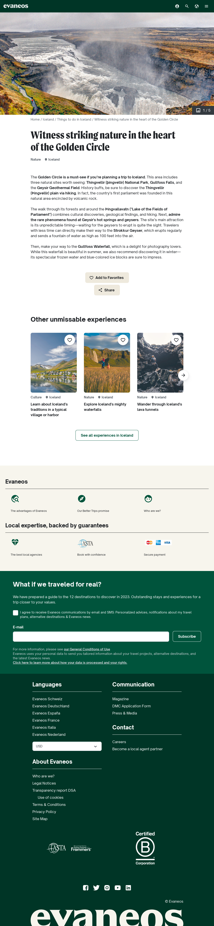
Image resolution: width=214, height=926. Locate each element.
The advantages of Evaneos (40, 503)
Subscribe (187, 636)
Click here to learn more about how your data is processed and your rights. (70, 662)
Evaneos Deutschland (50, 706)
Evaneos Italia (44, 727)
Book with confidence (107, 547)
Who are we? (173, 503)
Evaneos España (46, 713)
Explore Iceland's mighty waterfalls (105, 407)
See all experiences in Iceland (107, 435)
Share (106, 290)
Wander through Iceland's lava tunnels (159, 407)
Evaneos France (45, 720)
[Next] (183, 375)
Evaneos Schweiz (47, 699)
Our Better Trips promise (107, 503)
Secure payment (173, 547)
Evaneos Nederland (48, 734)
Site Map (40, 819)
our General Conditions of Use (87, 649)
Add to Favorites (106, 277)
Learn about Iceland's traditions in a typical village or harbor (49, 409)
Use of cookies (50, 797)
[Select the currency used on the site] (67, 746)
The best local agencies (40, 547)
